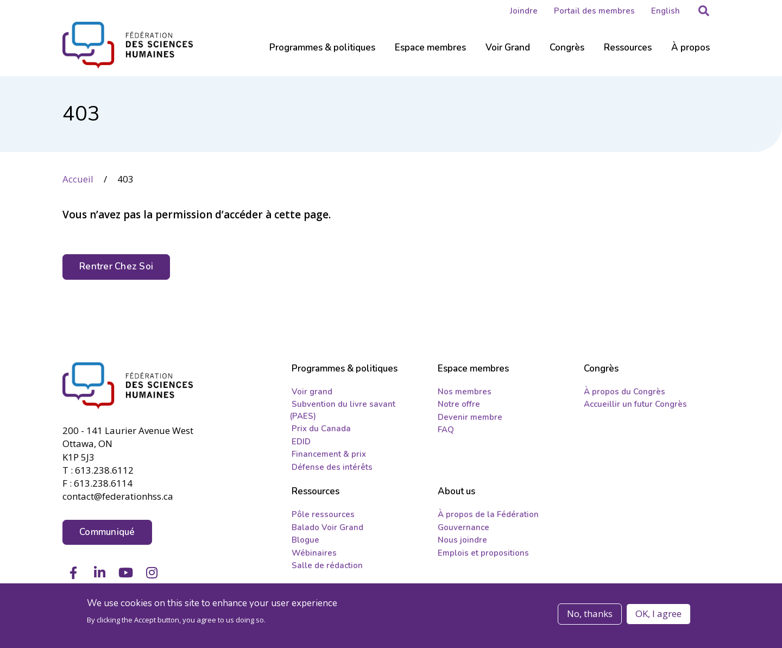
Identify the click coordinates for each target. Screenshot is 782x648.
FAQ (446, 429)
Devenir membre (470, 417)
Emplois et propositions (483, 553)
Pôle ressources (323, 514)
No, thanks (590, 613)
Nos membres (464, 391)
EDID (301, 441)
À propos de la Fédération (488, 514)
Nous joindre (462, 539)
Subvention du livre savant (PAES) (342, 410)
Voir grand (312, 391)
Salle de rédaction (327, 565)
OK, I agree (658, 613)
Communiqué (107, 532)
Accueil (77, 179)
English (665, 10)
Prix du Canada (321, 428)
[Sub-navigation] (322, 54)
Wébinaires (314, 553)
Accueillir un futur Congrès (635, 404)
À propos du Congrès (624, 391)
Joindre (524, 10)
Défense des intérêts (332, 467)
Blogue (305, 539)
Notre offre (459, 404)
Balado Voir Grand (327, 527)
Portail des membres (594, 10)
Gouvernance (463, 527)
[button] (704, 11)
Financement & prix (329, 454)
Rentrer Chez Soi (116, 266)
